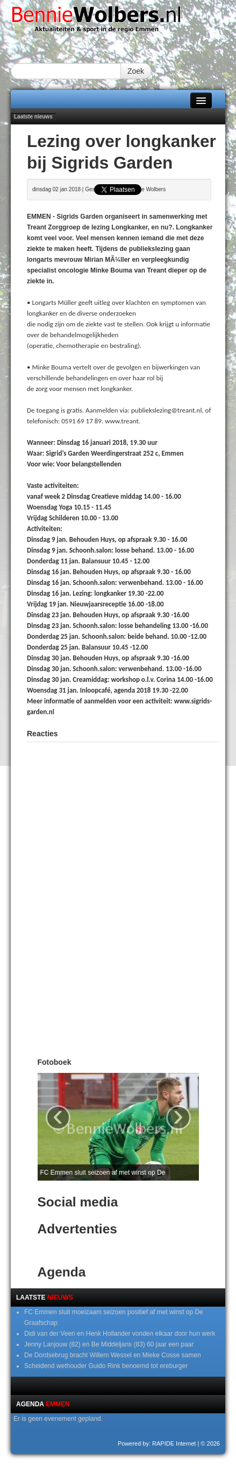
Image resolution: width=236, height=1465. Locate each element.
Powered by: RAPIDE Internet (157, 1443)
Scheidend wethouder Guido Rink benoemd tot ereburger (106, 1366)
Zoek (135, 71)
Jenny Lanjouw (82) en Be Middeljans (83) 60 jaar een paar (109, 1344)
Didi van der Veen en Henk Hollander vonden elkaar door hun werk (120, 1333)
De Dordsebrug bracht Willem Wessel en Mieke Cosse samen (112, 1355)
